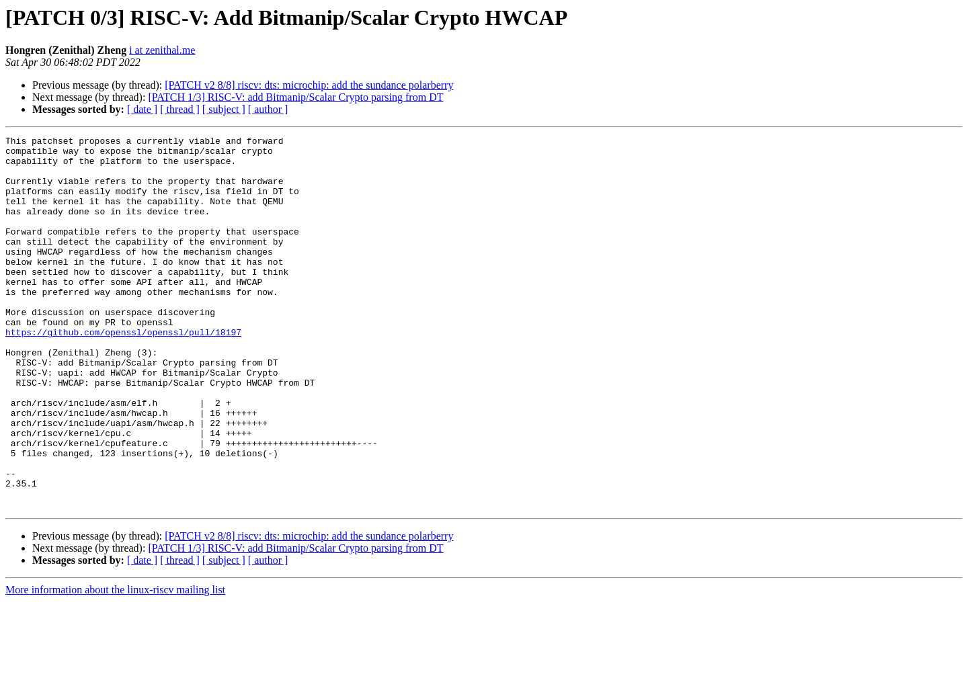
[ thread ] (180, 109)
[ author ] (268, 109)
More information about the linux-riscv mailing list (115, 664)
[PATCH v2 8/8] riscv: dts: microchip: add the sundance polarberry (309, 85)
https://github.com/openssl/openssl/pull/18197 (123, 372)
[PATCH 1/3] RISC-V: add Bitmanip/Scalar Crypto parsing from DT (295, 97)
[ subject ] (223, 109)
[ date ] (142, 109)
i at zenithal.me (162, 50)
